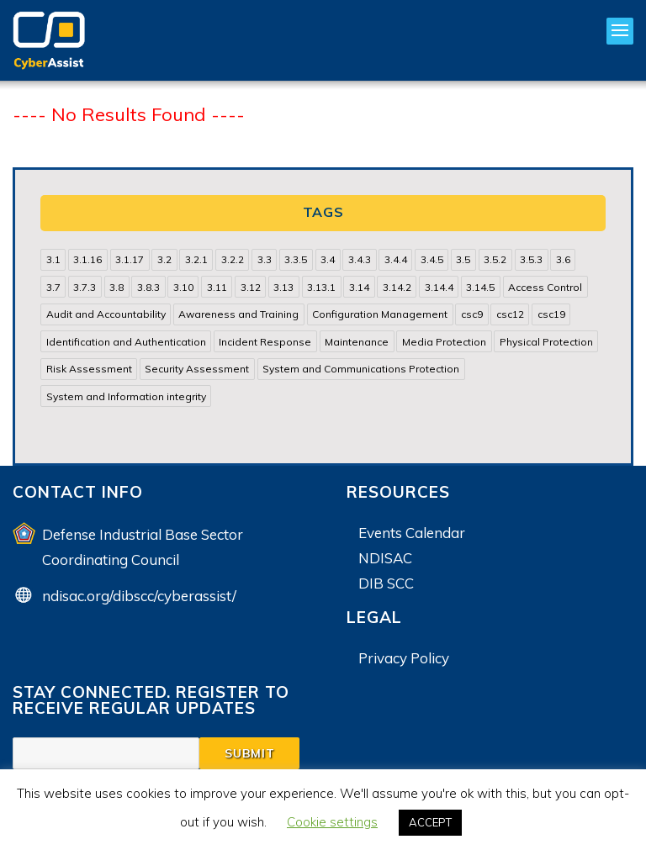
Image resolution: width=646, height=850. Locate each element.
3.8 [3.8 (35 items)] (116, 287)
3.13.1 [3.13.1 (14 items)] (321, 287)
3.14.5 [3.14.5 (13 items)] (480, 287)
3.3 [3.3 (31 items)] (264, 259)
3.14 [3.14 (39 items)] (359, 287)
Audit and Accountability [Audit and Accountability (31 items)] (106, 314)
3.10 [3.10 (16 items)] (183, 287)
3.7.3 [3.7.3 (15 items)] (84, 287)
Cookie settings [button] (332, 822)
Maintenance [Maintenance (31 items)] (357, 341)
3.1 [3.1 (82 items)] (53, 259)
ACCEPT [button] (430, 822)
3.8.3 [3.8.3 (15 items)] (148, 287)
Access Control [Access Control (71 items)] (545, 287)
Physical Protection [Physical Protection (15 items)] (546, 341)
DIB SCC (386, 583)
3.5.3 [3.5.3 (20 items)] (531, 259)
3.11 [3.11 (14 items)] (217, 287)
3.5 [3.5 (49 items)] (463, 259)
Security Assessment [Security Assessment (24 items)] (197, 368)
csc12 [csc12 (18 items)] (510, 314)
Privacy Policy (403, 658)
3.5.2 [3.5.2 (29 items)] (495, 259)
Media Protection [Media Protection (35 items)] (444, 341)
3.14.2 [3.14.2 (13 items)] (397, 287)
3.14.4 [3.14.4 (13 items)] (439, 287)
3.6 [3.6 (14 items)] (563, 259)
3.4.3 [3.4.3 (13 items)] (359, 259)
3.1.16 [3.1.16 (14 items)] (87, 259)
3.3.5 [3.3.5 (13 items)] (295, 259)
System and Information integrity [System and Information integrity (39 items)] (126, 396)
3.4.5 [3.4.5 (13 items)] (432, 259)
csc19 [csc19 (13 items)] (551, 314)
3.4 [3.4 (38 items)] (327, 259)
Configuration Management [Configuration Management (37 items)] (379, 314)
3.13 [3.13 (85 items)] (283, 287)
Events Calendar (411, 532)
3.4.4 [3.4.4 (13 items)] (395, 259)
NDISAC (385, 558)
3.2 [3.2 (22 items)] (164, 259)
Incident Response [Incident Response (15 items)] (265, 341)
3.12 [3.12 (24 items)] (251, 287)
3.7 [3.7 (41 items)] (53, 287)
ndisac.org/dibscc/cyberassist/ (139, 596)
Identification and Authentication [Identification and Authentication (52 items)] (126, 341)
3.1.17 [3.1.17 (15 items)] (129, 259)
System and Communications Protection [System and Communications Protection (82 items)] (360, 368)
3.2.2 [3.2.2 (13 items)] (232, 259)
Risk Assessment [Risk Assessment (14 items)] (89, 368)
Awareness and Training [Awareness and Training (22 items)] (238, 314)
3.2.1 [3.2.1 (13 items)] (196, 259)
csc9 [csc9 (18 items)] (472, 314)
